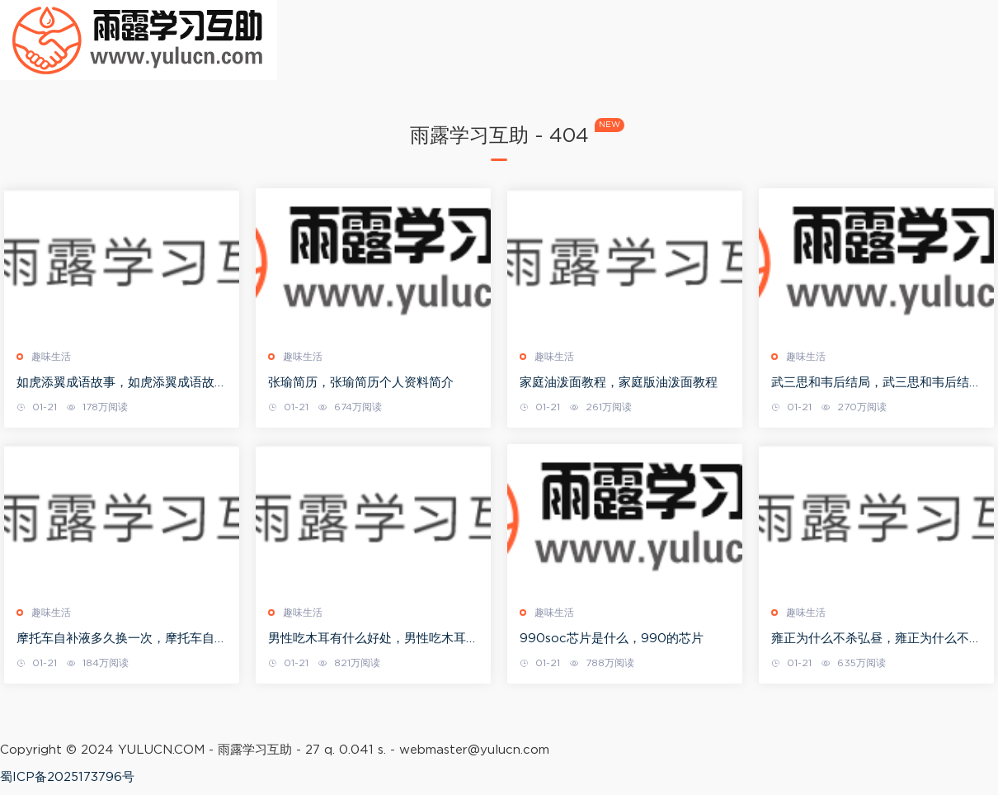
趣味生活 (51, 357)
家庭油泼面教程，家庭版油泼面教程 (619, 382)
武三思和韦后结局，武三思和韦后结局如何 (876, 383)
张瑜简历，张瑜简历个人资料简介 (361, 382)
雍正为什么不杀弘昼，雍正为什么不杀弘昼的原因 (876, 639)
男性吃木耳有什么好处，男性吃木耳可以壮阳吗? (373, 639)
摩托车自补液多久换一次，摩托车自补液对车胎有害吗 (121, 639)
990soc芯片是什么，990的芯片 (612, 638)
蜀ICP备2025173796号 (67, 777)
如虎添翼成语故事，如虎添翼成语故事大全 (121, 383)
